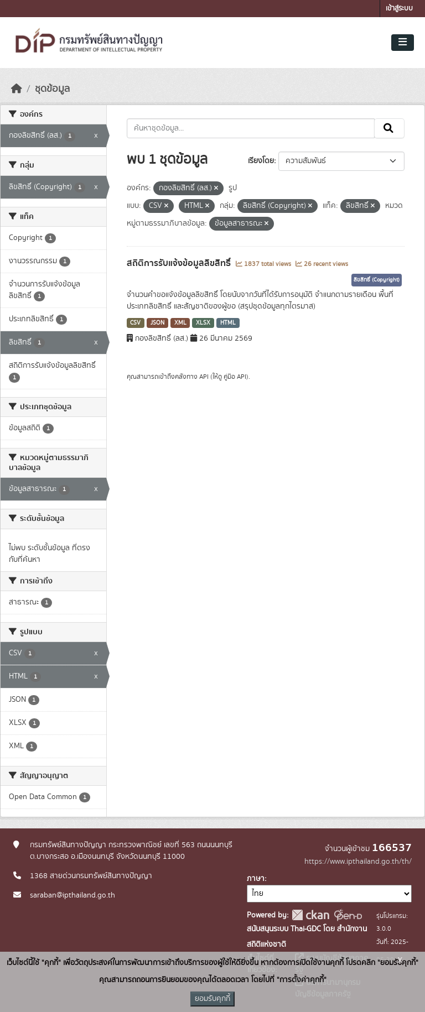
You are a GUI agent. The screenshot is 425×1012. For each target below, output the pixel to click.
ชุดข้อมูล (52, 89)
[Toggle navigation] (402, 42)
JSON (157, 323)
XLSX (203, 323)
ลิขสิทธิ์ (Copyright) (377, 280)
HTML (228, 323)
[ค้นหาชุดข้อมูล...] (251, 128)
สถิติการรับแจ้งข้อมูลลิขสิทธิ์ (180, 263)
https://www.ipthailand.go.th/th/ (358, 861)
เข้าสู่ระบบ (399, 8)
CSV (135, 323)
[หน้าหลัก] (16, 89)
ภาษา (256, 878)
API (204, 377)
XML (180, 323)
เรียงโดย (261, 160)
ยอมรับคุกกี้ (212, 998)
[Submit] (389, 128)
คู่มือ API (235, 377)
